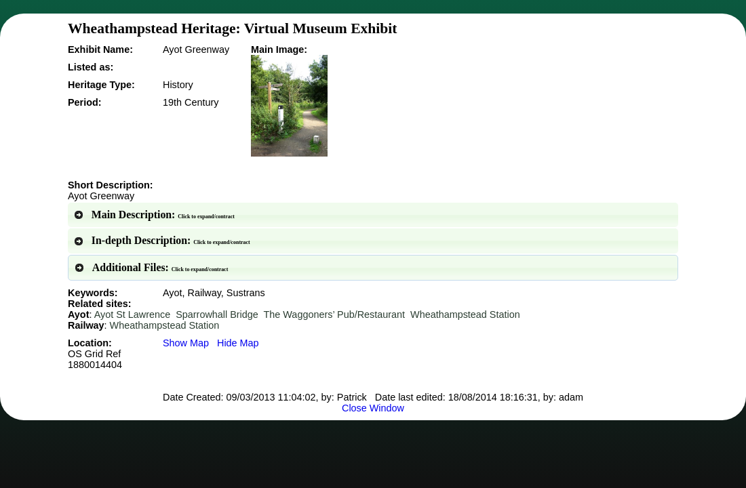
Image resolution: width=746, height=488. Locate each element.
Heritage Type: (101, 84)
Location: (95, 354)
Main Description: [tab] (154, 214)
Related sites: (100, 303)
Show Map (186, 343)
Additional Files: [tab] (151, 267)
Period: (85, 102)
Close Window (373, 408)
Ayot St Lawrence (132, 314)
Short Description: (110, 185)
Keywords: (93, 292)
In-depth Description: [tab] (161, 240)
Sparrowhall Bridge (217, 314)
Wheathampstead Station (465, 314)
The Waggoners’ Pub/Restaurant (335, 314)
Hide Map (238, 343)
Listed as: (90, 67)
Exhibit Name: (100, 49)
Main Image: (279, 49)
